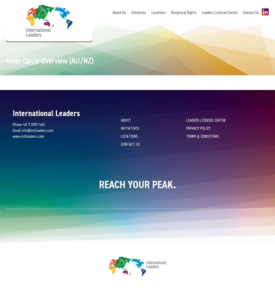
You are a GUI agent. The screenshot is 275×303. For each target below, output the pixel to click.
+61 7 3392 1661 (33, 124)
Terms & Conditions (202, 136)
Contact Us (251, 12)
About (126, 120)
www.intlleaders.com (28, 136)
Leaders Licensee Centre (220, 12)
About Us (119, 12)
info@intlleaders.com (38, 130)
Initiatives (138, 12)
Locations (158, 12)
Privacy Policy (198, 128)
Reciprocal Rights (183, 12)
